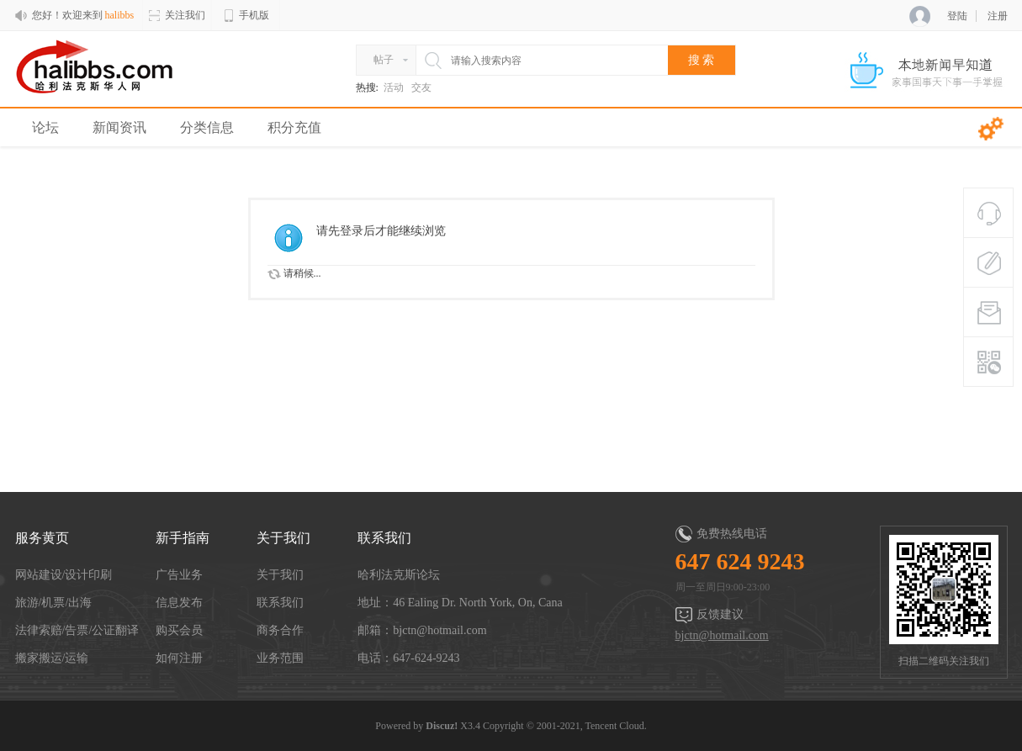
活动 (394, 87)
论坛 (45, 127)
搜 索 (701, 60)
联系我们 (280, 602)
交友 (421, 87)
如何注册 (179, 658)
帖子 (383, 60)
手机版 (245, 15)
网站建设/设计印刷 (64, 575)
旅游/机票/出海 (54, 602)
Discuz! (442, 726)
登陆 (957, 16)
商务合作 (280, 630)
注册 (998, 16)
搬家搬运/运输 (52, 658)
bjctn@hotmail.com (722, 635)
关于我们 (280, 575)
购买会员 (179, 630)
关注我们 (176, 15)
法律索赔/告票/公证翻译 (77, 630)
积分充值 (294, 127)
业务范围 (280, 658)
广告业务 (179, 575)
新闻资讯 (119, 127)
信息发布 (179, 602)
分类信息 (207, 127)
